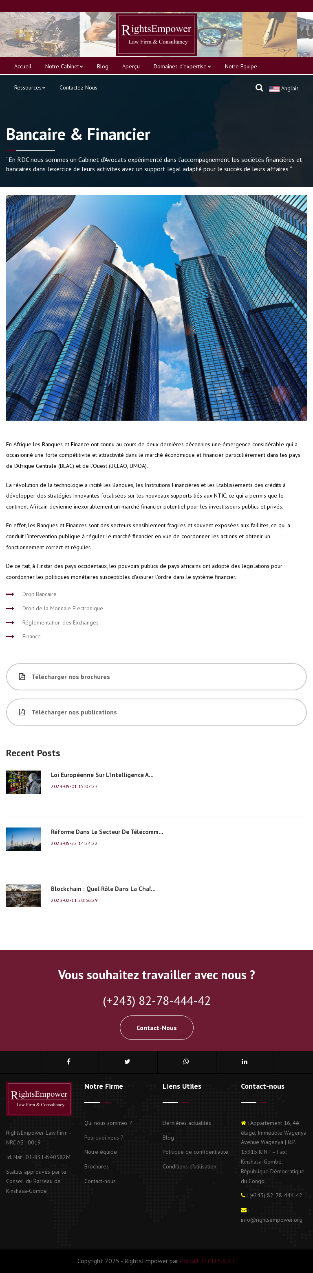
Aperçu (131, 66)
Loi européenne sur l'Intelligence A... (102, 775)
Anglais (284, 88)
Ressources (30, 87)
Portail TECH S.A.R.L (207, 1261)
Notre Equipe (241, 66)
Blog (102, 66)
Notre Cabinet (64, 66)
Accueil (22, 66)
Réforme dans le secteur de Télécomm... (107, 832)
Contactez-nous (78, 87)
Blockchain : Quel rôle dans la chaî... (103, 889)
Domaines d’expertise (182, 66)
